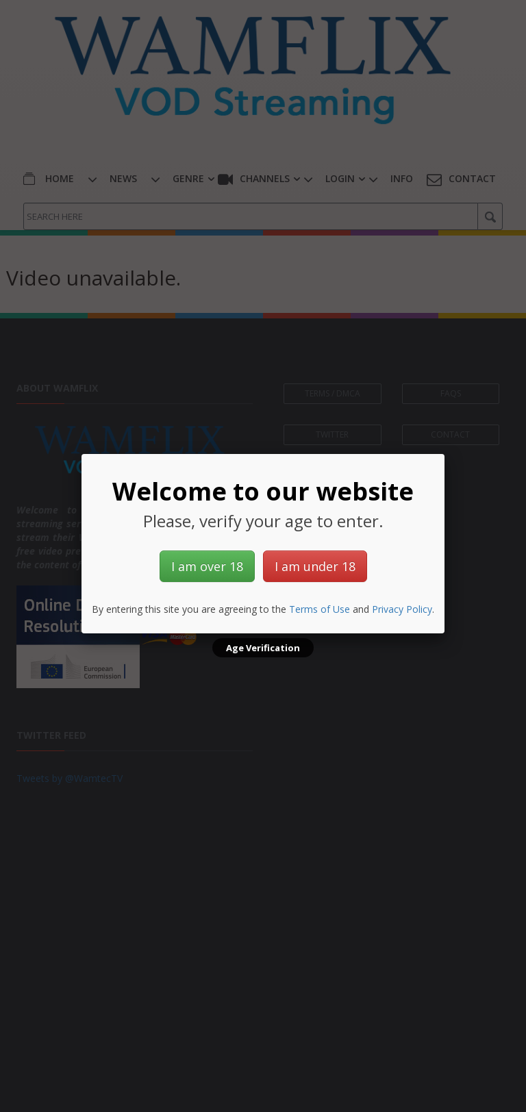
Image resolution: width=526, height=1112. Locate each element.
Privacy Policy (402, 609)
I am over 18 (207, 566)
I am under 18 (315, 566)
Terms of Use (319, 609)
